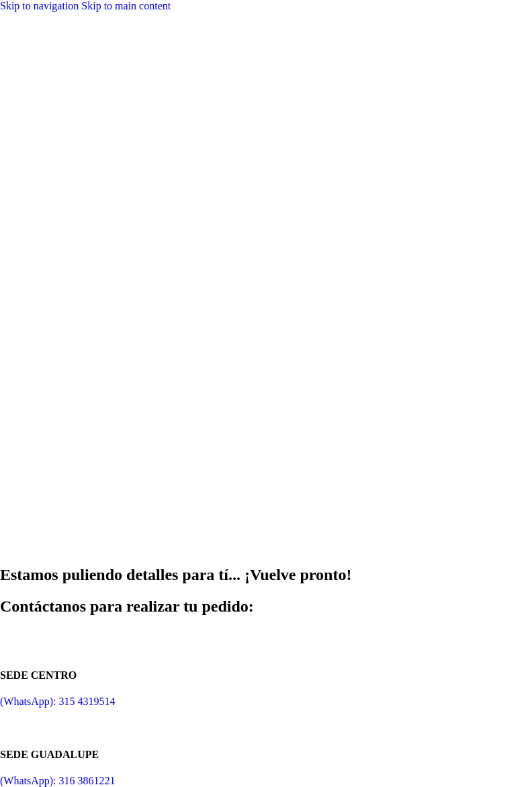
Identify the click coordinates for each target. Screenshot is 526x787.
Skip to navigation (40, 5)
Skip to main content (126, 5)
